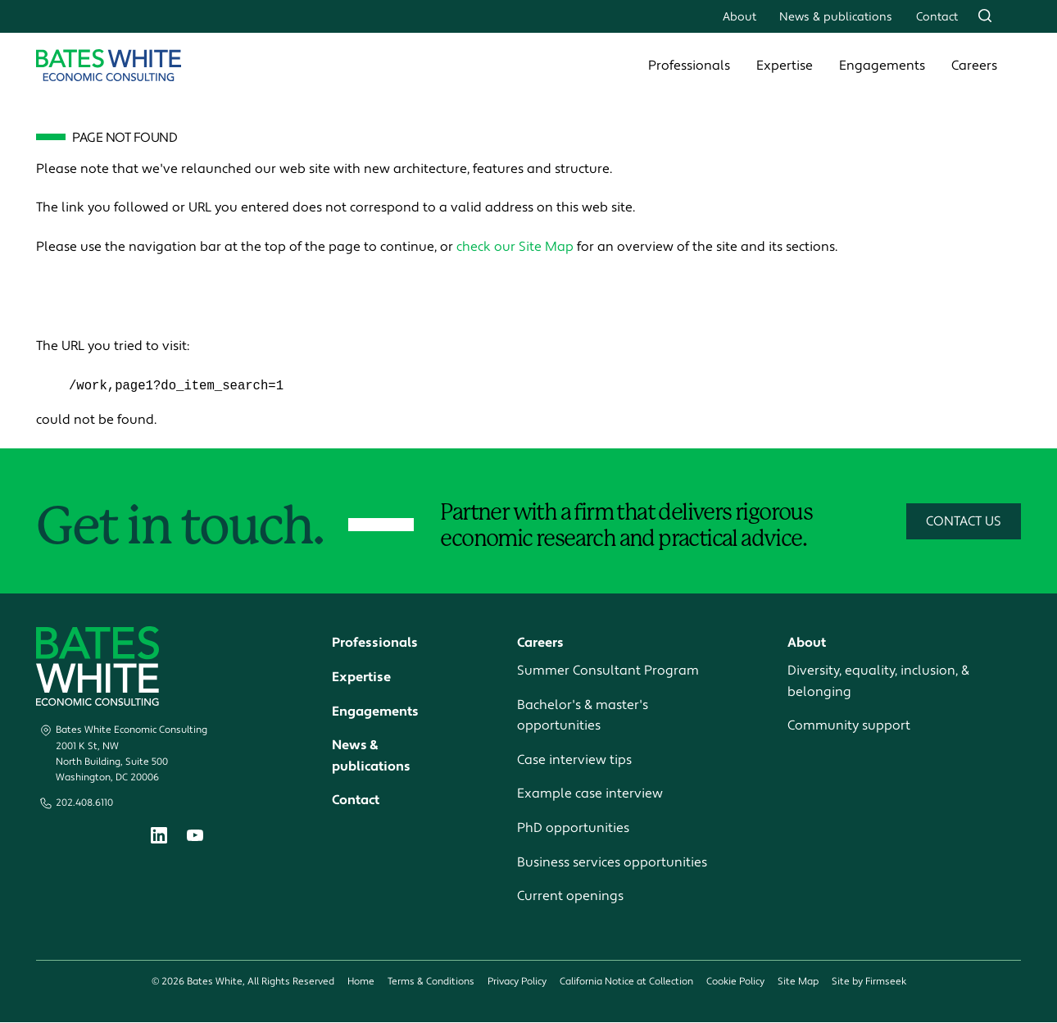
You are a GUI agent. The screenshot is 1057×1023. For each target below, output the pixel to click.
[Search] (984, 15)
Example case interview (590, 794)
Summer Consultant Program (608, 671)
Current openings (570, 897)
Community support (848, 726)
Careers (974, 65)
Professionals (689, 65)
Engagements (882, 65)
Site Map (798, 981)
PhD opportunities (573, 829)
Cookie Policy (735, 981)
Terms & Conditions (431, 981)
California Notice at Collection (626, 981)
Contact (937, 17)
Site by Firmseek (869, 981)
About (739, 17)
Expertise (784, 65)
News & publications (835, 17)
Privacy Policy (517, 981)
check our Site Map (515, 247)
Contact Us (963, 521)
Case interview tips (574, 760)
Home (360, 981)
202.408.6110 (84, 804)
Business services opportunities (612, 862)
